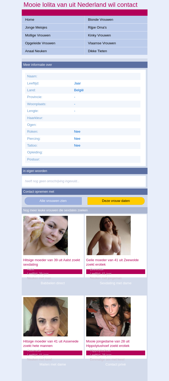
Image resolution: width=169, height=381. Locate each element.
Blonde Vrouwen (100, 20)
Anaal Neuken (36, 51)
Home (29, 20)
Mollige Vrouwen (38, 35)
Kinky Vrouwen (99, 35)
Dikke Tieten (97, 51)
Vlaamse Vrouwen (102, 43)
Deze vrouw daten (116, 201)
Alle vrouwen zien (53, 201)
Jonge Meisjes (36, 27)
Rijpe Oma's (97, 27)
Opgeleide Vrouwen (40, 43)
